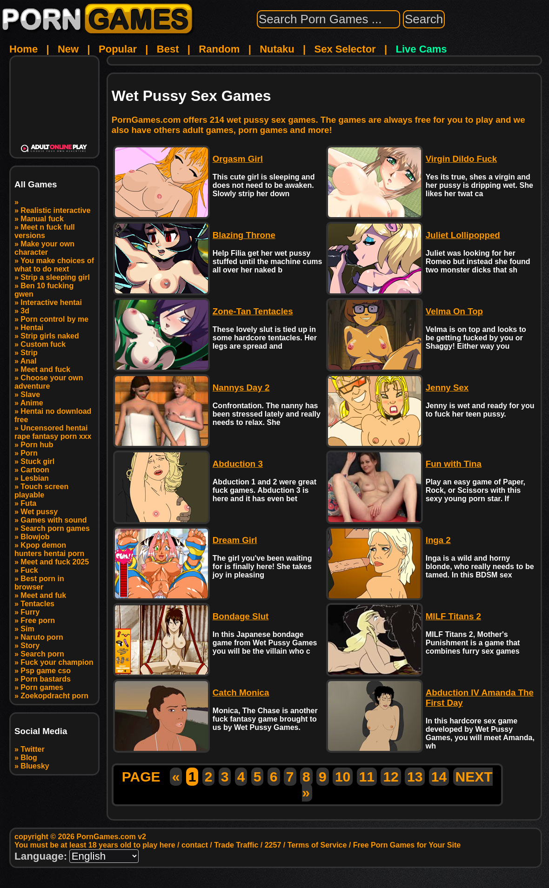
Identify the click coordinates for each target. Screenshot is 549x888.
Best (168, 49)
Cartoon (34, 470)
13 (414, 776)
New (68, 49)
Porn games (41, 687)
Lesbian (34, 478)
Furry (30, 612)
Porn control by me (54, 319)
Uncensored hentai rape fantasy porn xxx (52, 432)
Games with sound (53, 520)
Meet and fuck (45, 369)
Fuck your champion (56, 662)
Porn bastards (45, 679)
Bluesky (34, 766)
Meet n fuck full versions (44, 231)
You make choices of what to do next (54, 265)
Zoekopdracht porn (54, 696)
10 (342, 776)
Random (219, 49)
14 (439, 776)
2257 (273, 845)
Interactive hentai (51, 302)
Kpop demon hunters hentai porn (49, 549)
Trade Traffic (236, 845)
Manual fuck (41, 219)
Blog (28, 758)
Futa (28, 503)
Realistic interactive (55, 210)
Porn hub (36, 445)
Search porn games (55, 528)
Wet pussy (39, 512)
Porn (28, 453)
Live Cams (421, 49)
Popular (118, 49)
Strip (28, 353)
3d (24, 311)
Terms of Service (317, 845)
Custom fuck (43, 344)
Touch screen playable (41, 491)
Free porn (37, 620)
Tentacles (37, 604)
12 (390, 776)
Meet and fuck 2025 (54, 562)
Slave (30, 394)
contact (194, 845)
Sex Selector (345, 49)
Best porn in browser (39, 583)
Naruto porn (41, 637)
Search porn (42, 654)
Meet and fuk (43, 595)
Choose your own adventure (48, 382)
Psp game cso (45, 671)
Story (30, 645)
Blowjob (34, 537)
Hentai (31, 327)
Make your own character (44, 248)
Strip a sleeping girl (54, 277)
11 (367, 776)
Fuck (29, 570)
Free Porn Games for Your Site (407, 845)
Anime (31, 403)
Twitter (32, 749)
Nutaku (277, 49)
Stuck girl (37, 461)
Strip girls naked (49, 336)
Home (23, 49)
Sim (27, 629)
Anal (28, 361)
